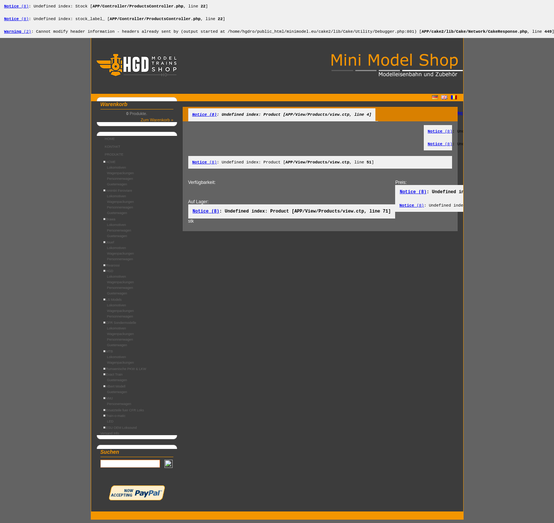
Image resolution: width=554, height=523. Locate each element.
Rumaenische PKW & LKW (125, 372)
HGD (108, 274)
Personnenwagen (120, 182)
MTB (108, 355)
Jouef (108, 246)
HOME (110, 142)
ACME (109, 165)
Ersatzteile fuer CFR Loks (123, 413)
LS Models (112, 303)
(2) (17, 34)
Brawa (109, 222)
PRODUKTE (114, 158)
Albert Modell (114, 390)
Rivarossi (111, 269)
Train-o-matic (114, 419)
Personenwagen (119, 234)
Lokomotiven (116, 171)
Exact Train (113, 378)
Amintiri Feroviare (117, 194)
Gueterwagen (117, 187)
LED (110, 425)
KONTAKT (113, 150)
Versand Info (109, 437)
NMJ (108, 402)
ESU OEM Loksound (120, 431)
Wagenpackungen (120, 176)
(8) (16, 7)
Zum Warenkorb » (157, 123)
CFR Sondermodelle (120, 326)
